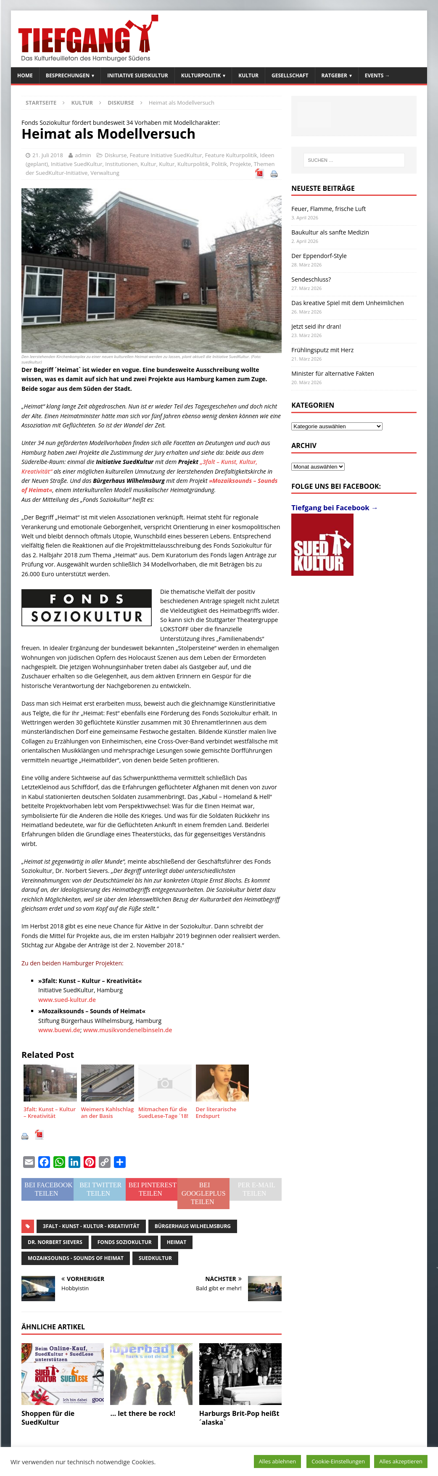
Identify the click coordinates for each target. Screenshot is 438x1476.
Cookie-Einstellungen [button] (338, 1461)
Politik (219, 164)
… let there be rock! (142, 1413)
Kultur (248, 75)
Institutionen (121, 164)
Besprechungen (68, 75)
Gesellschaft (290, 75)
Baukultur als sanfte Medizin (330, 232)
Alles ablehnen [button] (277, 1461)
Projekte (240, 164)
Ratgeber (334, 75)
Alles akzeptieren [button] (400, 1461)
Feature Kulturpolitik (231, 155)
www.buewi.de (59, 1030)
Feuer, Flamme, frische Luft (328, 209)
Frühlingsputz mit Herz (322, 350)
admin (83, 155)
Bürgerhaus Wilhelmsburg (193, 1226)
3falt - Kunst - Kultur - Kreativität (91, 1226)
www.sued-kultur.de (67, 1000)
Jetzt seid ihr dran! (316, 326)
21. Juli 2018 (47, 155)
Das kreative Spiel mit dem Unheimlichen (347, 303)
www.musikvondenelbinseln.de (127, 1030)
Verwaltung (104, 173)
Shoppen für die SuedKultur (47, 1418)
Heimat (176, 1242)
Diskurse (116, 155)
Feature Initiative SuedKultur (165, 155)
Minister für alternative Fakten (332, 373)
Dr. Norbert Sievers (55, 1242)
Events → (377, 75)
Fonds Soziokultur (125, 1242)
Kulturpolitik (201, 75)
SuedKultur (155, 1258)
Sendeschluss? (311, 279)
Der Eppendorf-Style (319, 256)
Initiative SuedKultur (137, 75)
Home (25, 75)
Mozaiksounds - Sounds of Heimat (76, 1258)
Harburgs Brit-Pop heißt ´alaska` (239, 1418)
